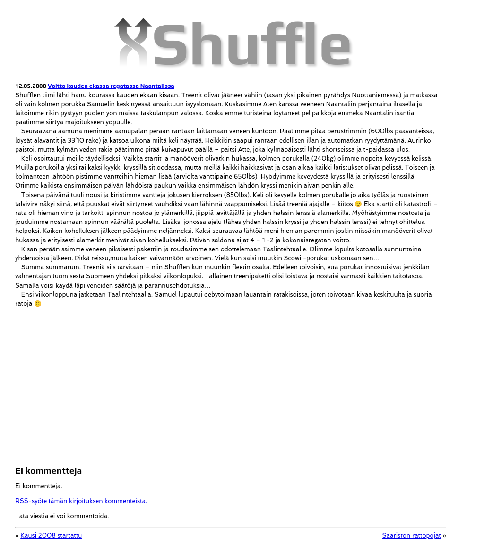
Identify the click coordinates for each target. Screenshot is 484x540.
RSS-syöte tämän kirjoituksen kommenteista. (81, 501)
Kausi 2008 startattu (51, 535)
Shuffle (252, 42)
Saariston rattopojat (411, 535)
